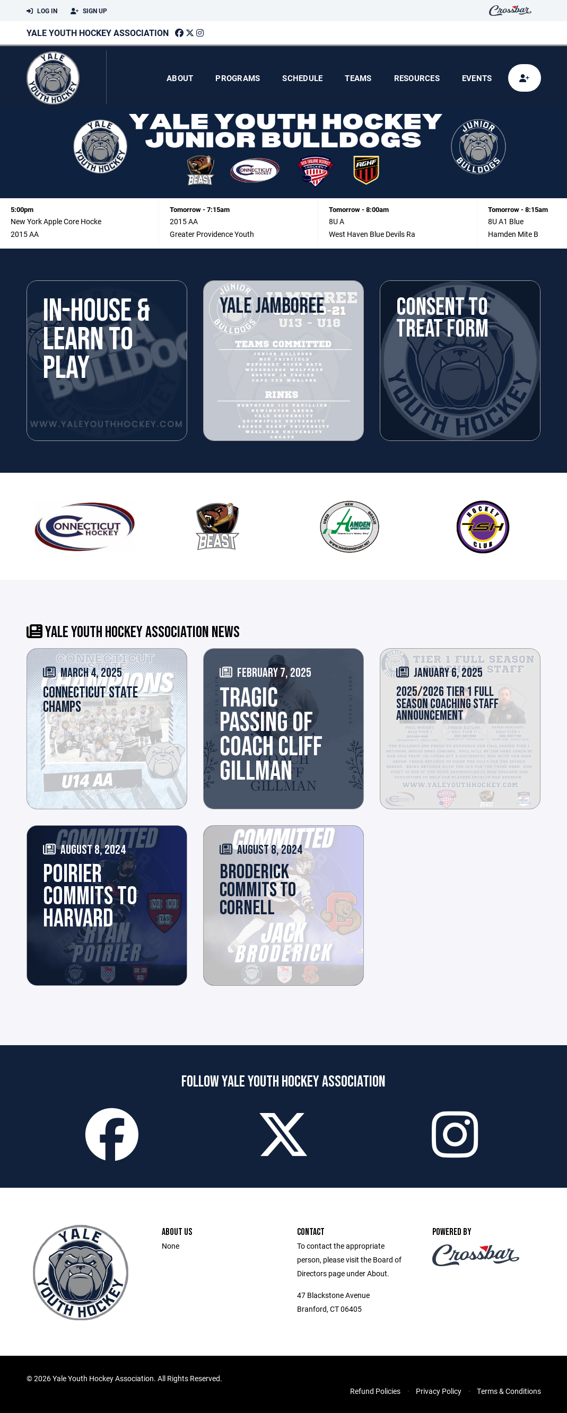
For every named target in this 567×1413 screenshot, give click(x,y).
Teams (358, 78)
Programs (237, 78)
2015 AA (25, 234)
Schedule (302, 78)
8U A (336, 221)
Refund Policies (375, 1391)
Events (477, 78)
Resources (417, 78)
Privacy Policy (438, 1391)
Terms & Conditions (509, 1391)
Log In (42, 11)
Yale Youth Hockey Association (98, 32)
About (180, 78)
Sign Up (89, 11)
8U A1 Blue (506, 221)
